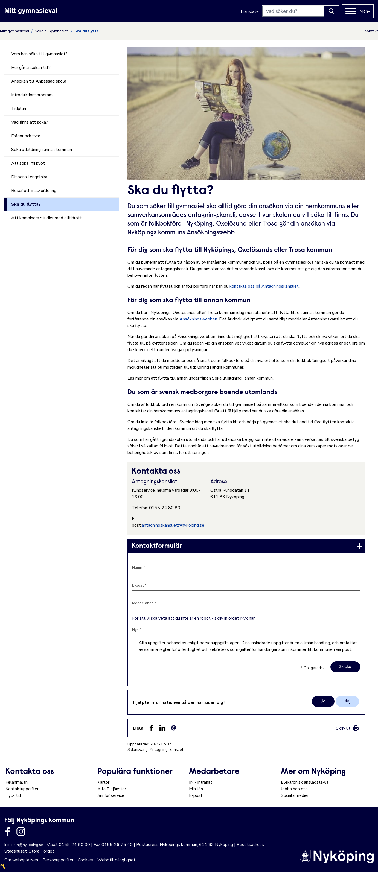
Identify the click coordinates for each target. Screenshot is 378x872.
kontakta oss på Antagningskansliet (264, 286)
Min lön (196, 789)
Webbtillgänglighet (116, 860)
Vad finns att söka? (29, 122)
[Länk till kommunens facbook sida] (7, 831)
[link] (246, 546)
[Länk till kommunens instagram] (20, 831)
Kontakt (371, 31)
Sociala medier (295, 795)
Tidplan (18, 109)
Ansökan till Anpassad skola (38, 81)
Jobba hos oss (294, 789)
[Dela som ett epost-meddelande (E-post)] (173, 728)
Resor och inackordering (33, 191)
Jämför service (110, 795)
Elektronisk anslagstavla (304, 782)
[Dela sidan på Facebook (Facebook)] (151, 728)
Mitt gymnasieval (14, 31)
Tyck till (13, 795)
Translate (249, 11)
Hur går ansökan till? (31, 68)
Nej (347, 701)
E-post (195, 795)
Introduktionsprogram (32, 95)
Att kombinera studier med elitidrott (46, 218)
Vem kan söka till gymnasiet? (39, 54)
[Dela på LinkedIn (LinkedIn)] (162, 728)
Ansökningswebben (198, 319)
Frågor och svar (25, 136)
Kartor (103, 782)
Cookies (85, 860)
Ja (323, 701)
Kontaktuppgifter (22, 789)
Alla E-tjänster (111, 789)
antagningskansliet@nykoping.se (173, 525)
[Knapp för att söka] (331, 11)
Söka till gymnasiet (52, 31)
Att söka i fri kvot (28, 163)
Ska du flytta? (26, 204)
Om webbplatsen (21, 860)
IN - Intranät (200, 782)
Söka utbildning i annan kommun (41, 150)
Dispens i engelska (29, 177)
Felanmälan (16, 782)
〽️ (2, 867)
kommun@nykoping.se (23, 844)
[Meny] (357, 11)
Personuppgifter (58, 860)
